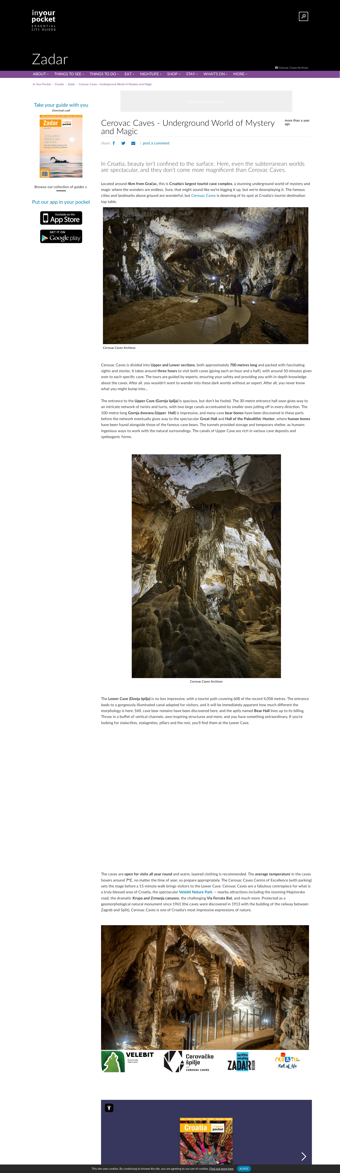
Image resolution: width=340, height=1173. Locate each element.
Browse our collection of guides (59, 187)
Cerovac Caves (203, 196)
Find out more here (221, 1168)
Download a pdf (61, 110)
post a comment (156, 143)
